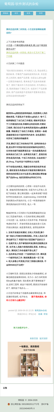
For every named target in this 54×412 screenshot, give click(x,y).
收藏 (40, 314)
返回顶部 (43, 338)
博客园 (5, 13)
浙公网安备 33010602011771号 (23, 404)
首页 (16, 13)
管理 (40, 13)
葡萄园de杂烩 (41, 310)
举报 (45, 314)
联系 (28, 13)
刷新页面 (34, 338)
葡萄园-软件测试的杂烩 (21, 4)
